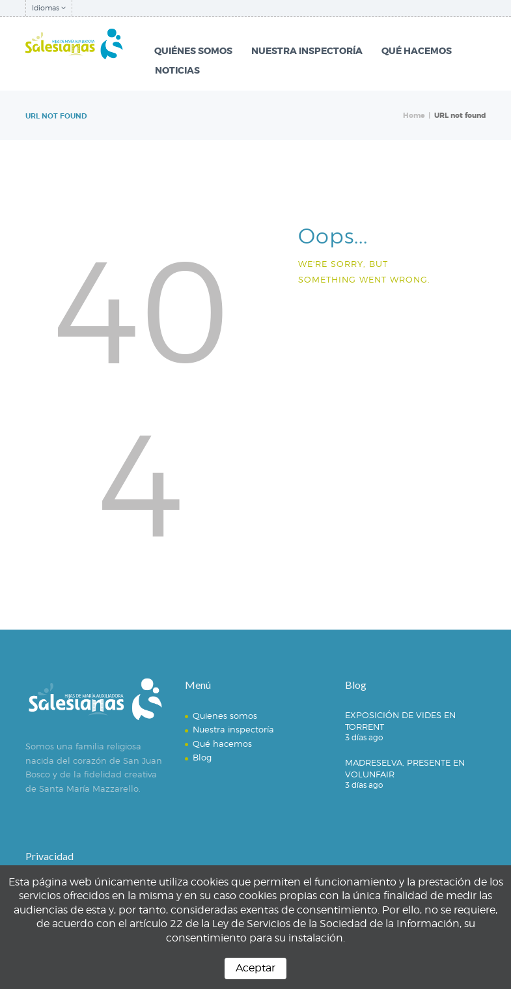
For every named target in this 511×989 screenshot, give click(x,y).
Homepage (343, 311)
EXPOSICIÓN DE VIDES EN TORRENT (400, 721)
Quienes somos (225, 715)
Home (414, 115)
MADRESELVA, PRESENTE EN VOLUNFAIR (405, 768)
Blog (202, 757)
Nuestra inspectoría (233, 729)
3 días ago (364, 737)
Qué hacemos (222, 743)
